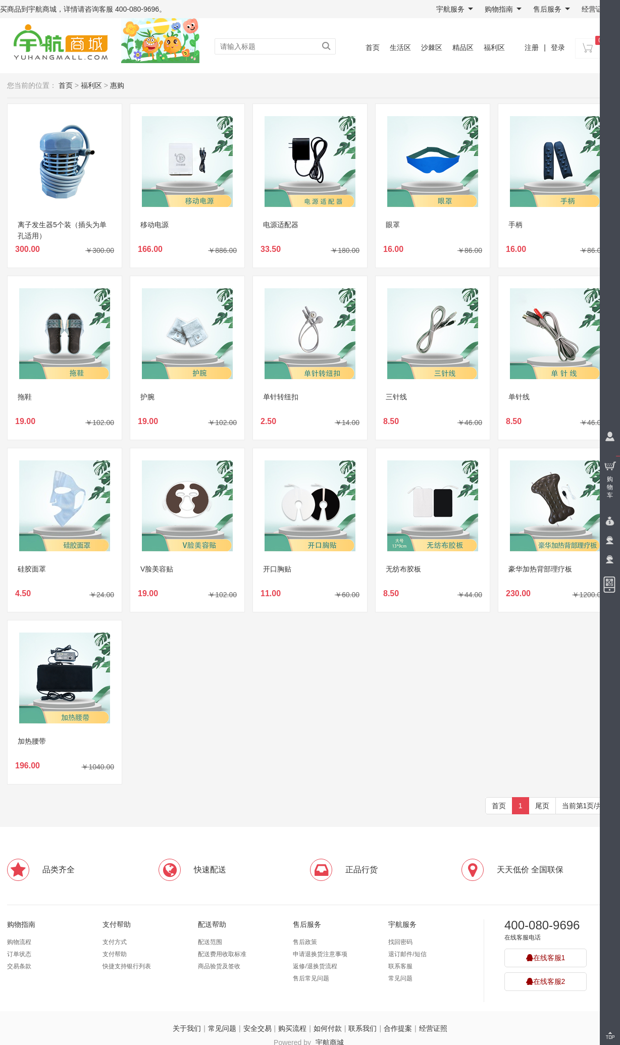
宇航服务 (454, 9)
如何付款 (328, 1028)
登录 (558, 47)
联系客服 (400, 966)
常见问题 (400, 978)
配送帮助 (212, 924)
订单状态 (19, 954)
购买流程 (292, 1028)
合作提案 (398, 1028)
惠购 (117, 85)
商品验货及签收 (219, 966)
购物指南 (503, 9)
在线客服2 (545, 981)
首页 (373, 47)
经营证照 (596, 9)
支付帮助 (116, 924)
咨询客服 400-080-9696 (122, 9)
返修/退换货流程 (315, 966)
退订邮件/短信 (407, 954)
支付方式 (114, 942)
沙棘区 (431, 47)
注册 (532, 47)
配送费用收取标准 (222, 954)
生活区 (400, 47)
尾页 (542, 806)
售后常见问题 (311, 978)
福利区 (494, 47)
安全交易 (257, 1028)
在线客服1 (545, 958)
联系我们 (362, 1028)
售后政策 (305, 942)
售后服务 (551, 9)
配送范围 (210, 942)
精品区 (463, 47)
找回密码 (400, 942)
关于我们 (187, 1028)
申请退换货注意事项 (320, 954)
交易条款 (19, 966)
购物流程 (19, 942)
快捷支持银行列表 (126, 966)
